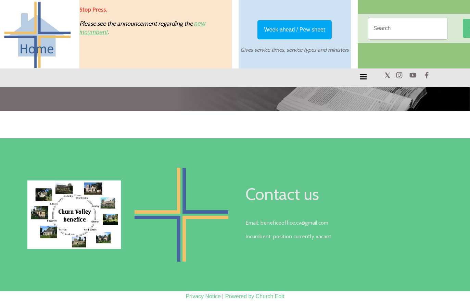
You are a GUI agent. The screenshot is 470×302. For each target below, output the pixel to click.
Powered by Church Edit (254, 296)
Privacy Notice (203, 296)
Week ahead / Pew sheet (294, 30)
